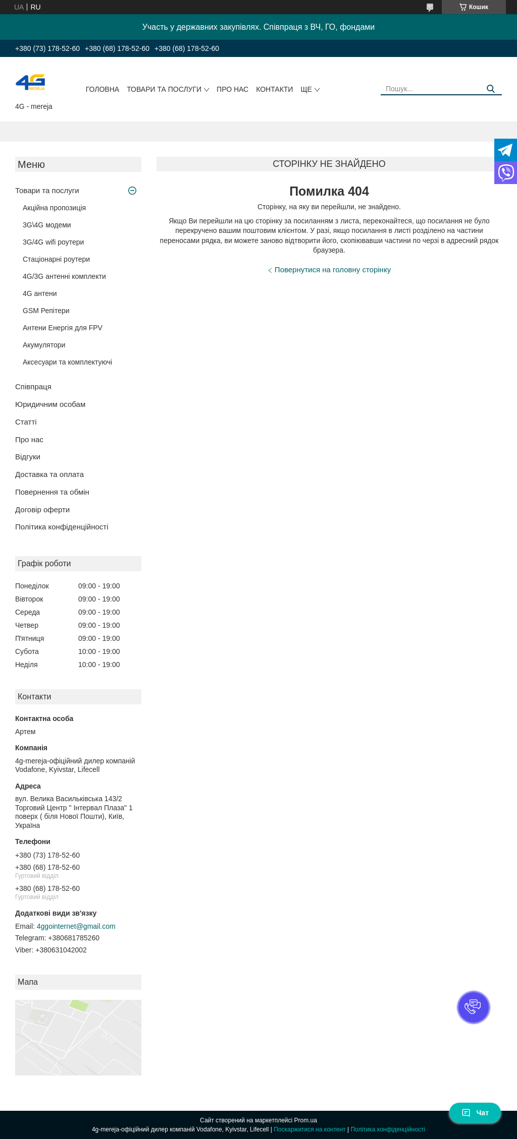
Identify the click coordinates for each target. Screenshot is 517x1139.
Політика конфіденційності (62, 526)
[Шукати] (490, 89)
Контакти (274, 89)
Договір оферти (42, 509)
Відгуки (27, 456)
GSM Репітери (46, 311)
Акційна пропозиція (54, 208)
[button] (473, 1007)
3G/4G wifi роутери (53, 242)
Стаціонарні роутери (56, 259)
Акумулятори (44, 345)
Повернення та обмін (52, 492)
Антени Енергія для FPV (62, 328)
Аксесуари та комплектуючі (67, 362)
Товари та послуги (164, 89)
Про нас (232, 89)
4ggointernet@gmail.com (76, 926)
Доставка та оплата (49, 474)
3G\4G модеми (47, 225)
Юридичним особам (50, 404)
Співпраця (33, 386)
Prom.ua (305, 1120)
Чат (475, 1112)
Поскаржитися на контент (309, 1129)
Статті (26, 421)
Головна (102, 89)
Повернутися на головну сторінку (333, 269)
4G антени (40, 293)
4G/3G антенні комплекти (64, 276)
